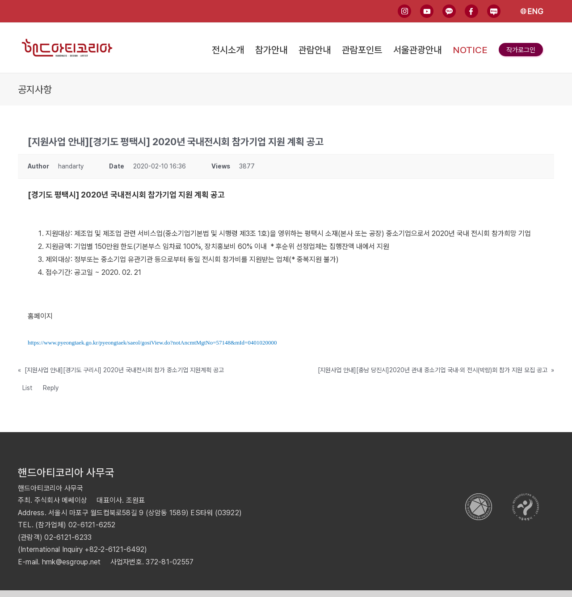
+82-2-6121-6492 (114, 549)
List (27, 387)
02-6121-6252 (92, 525)
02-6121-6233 (68, 537)
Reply (51, 387)
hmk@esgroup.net (71, 562)
